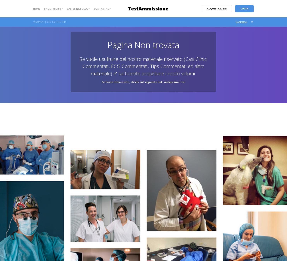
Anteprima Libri (174, 82)
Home (36, 8)
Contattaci (241, 22)
